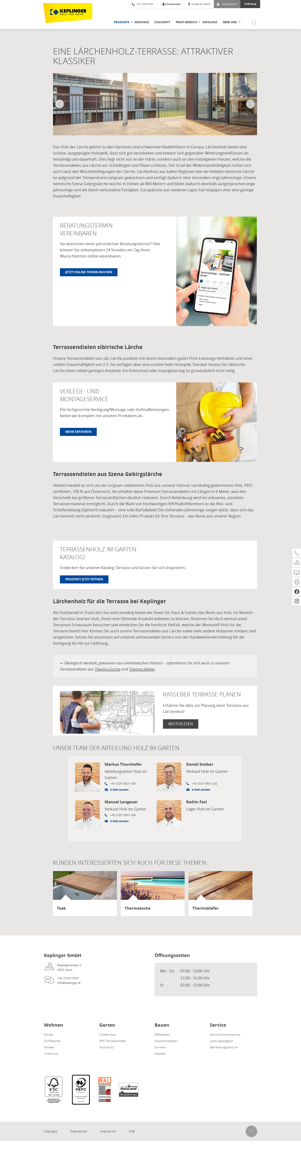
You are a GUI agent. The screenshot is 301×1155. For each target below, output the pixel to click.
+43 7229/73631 (143, 4)
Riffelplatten (162, 1034)
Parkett (48, 1034)
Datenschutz (78, 1131)
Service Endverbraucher (225, 1034)
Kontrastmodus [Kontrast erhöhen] (173, 4)
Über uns (229, 22)
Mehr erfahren (78, 432)
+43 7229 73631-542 (204, 783)
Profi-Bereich (186, 22)
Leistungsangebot (221, 1041)
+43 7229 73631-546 (123, 815)
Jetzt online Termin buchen (88, 272)
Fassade (160, 1053)
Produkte (121, 22)
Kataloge (210, 22)
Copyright (50, 1131)
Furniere (160, 1047)
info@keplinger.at (68, 983)
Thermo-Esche (107, 669)
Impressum (108, 1131)
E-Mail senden (119, 789)
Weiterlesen (180, 723)
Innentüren (51, 1053)
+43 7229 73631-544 (123, 783)
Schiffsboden (52, 1041)
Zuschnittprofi (227, 4)
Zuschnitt (162, 22)
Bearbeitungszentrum (224, 1047)
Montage (142, 22)
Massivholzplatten (166, 1041)
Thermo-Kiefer (142, 669)
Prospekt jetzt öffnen (84, 579)
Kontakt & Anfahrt (199, 4)
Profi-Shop (250, 4)
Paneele (49, 1047)
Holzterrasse (107, 1034)
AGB (132, 1131)
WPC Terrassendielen (112, 1041)
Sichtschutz (106, 1047)
